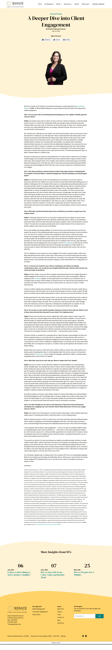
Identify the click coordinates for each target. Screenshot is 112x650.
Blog (58, 620)
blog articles (39, 354)
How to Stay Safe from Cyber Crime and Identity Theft (53, 575)
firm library (37, 279)
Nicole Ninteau (67, 243)
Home (40, 4)
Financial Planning (56, 14)
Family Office (36, 615)
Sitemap (63, 636)
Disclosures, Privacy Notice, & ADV (41, 636)
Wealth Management (38, 609)
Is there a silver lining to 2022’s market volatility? (19, 573)
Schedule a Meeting (98, 4)
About (58, 4)
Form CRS (56, 636)
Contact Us (60, 617)
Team (59, 615)
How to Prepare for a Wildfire (84, 573)
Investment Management (40, 612)
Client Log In (85, 4)
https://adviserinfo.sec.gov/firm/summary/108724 (47, 524)
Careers (59, 612)
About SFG (60, 609)
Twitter (56, 40)
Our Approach (49, 4)
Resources (67, 4)
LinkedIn (66, 40)
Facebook (46, 40)
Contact (76, 4)
